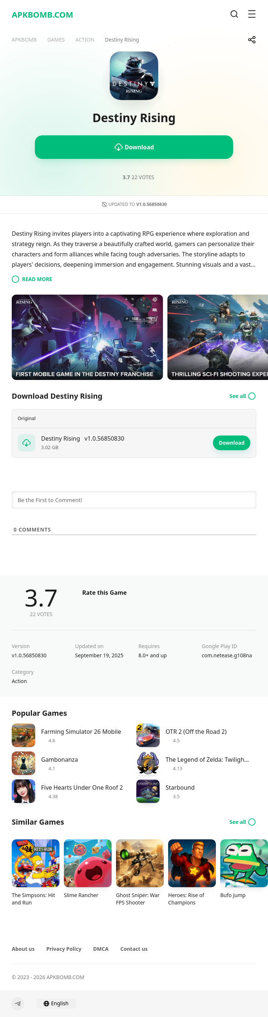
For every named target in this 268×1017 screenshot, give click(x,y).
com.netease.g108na (227, 655)
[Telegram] (17, 1004)
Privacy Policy (63, 948)
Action (19, 681)
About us (23, 948)
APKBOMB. (42, 14)
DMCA (101, 948)
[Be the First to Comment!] (134, 500)
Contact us (134, 948)
